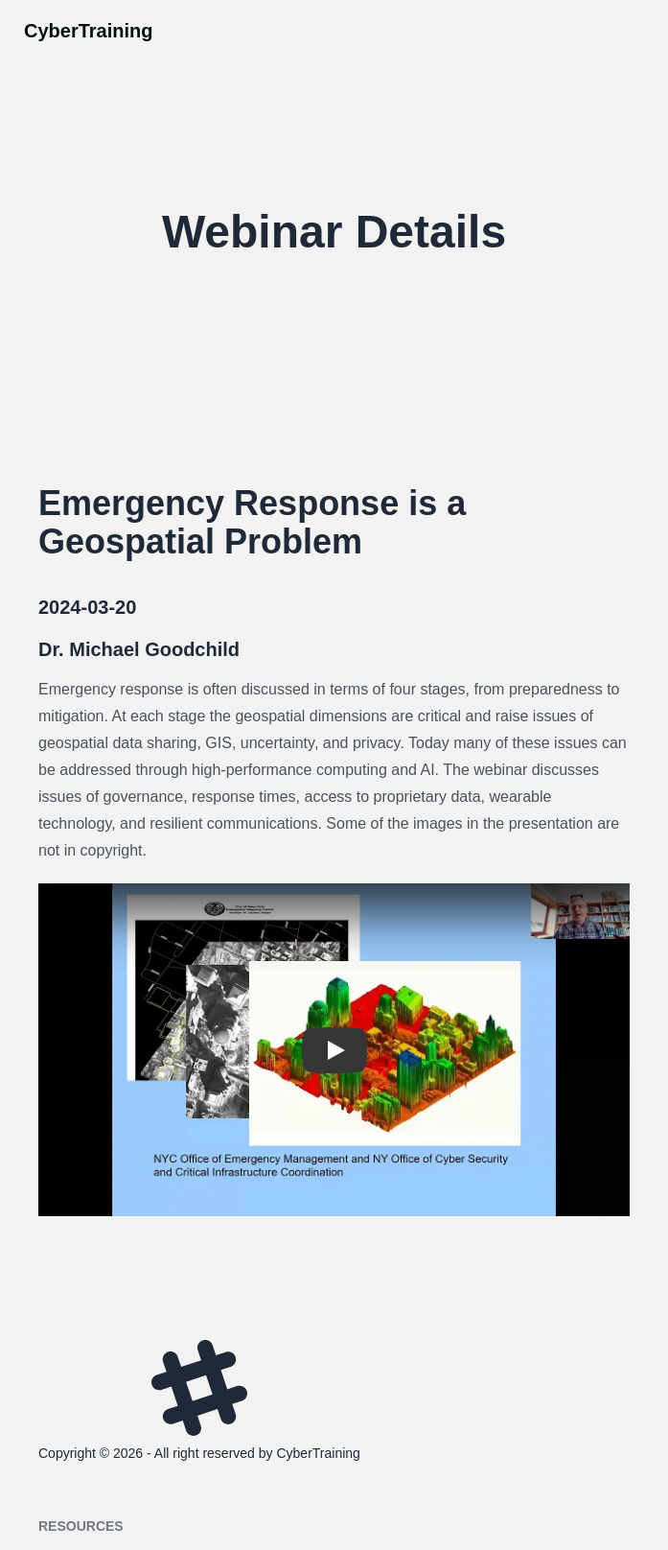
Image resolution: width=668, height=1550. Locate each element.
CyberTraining (88, 30)
